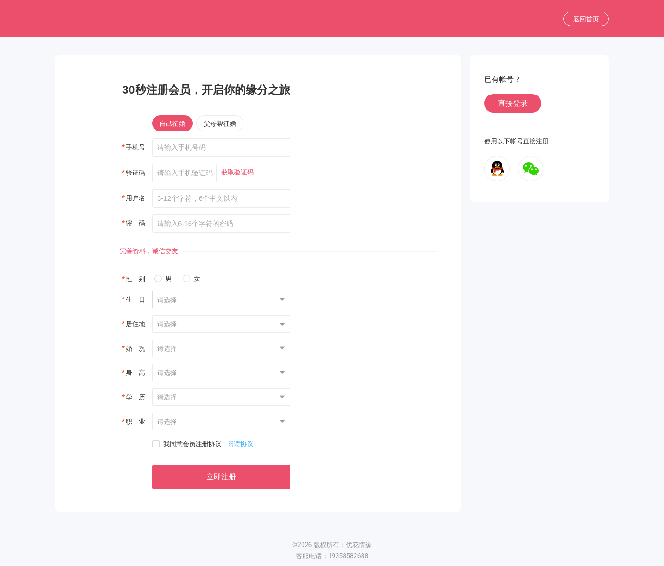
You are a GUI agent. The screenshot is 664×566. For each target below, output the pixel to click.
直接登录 (513, 103)
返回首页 (586, 19)
